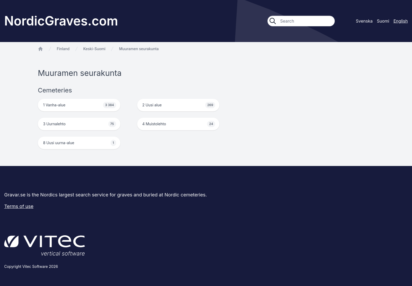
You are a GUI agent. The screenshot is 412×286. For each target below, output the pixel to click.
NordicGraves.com (61, 21)
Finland (63, 48)
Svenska (364, 21)
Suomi (383, 21)
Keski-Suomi (94, 48)
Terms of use (18, 206)
